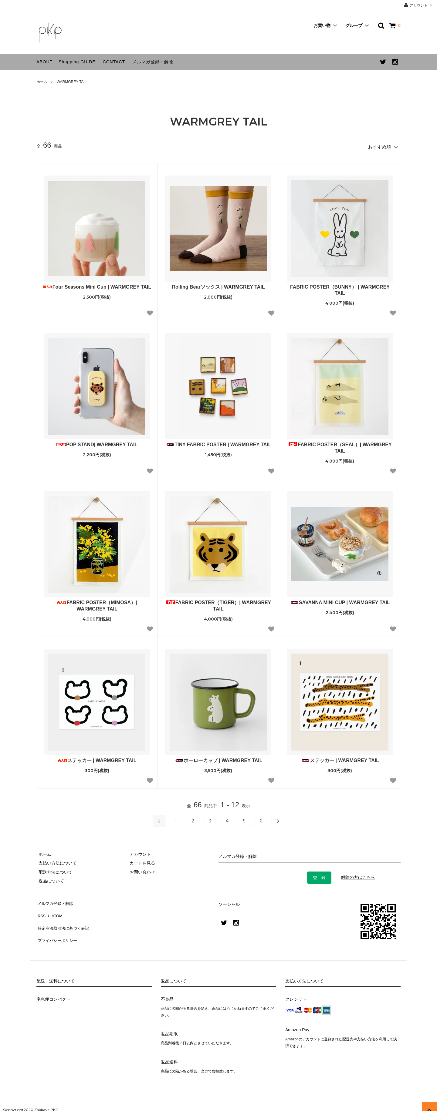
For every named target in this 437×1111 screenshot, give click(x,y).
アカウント (419, 5)
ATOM (54, 909)
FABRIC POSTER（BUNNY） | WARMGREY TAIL (340, 288)
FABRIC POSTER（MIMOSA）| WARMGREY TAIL (97, 604)
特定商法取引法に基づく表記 (64, 917)
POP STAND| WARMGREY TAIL (96, 442)
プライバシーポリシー (57, 927)
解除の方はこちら (358, 875)
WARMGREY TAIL (72, 82)
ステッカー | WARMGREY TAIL (97, 758)
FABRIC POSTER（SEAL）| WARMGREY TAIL (339, 446)
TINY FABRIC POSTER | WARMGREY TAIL (218, 442)
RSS (40, 909)
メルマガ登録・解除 (152, 61)
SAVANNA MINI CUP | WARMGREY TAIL (340, 600)
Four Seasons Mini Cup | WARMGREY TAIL (97, 284)
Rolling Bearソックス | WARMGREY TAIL (218, 284)
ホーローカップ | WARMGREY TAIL (218, 758)
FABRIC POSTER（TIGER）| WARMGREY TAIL (218, 604)
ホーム (41, 82)
